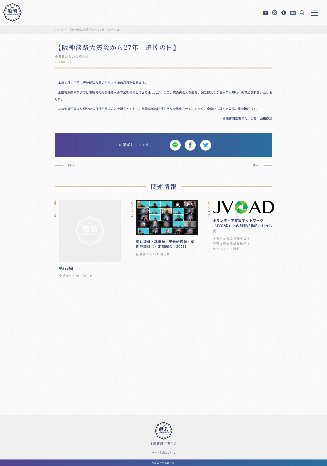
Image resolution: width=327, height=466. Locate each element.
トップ (59, 29)
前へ (71, 165)
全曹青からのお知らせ (72, 56)
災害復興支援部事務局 (230, 243)
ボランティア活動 (226, 249)
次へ (255, 165)
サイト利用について (163, 452)
